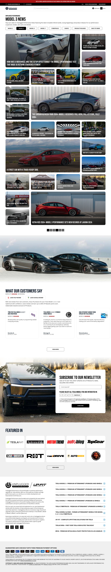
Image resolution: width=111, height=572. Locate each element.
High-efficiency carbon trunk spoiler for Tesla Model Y (87, 313)
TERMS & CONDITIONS (35, 564)
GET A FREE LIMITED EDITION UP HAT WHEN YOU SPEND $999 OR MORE (55, 1)
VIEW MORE (55, 349)
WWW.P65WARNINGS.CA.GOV (28, 561)
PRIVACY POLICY (48, 564)
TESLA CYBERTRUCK (77, 554)
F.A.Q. (82, 4)
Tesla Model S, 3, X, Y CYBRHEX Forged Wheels (51, 313)
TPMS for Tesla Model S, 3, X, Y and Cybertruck (16, 313)
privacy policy (92, 399)
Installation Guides (102, 4)
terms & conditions (81, 399)
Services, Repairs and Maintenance (91, 4)
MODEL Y (101, 554)
